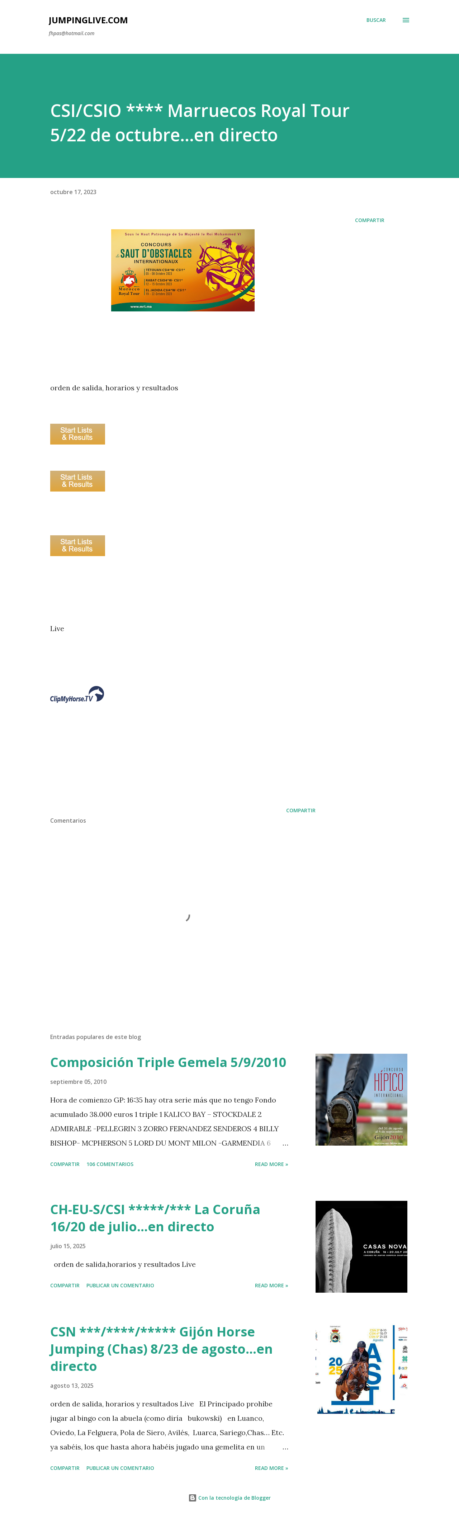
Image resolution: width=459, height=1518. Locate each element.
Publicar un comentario (120, 1285)
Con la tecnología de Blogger (229, 1497)
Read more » (271, 1164)
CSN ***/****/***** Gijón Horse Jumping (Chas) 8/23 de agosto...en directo (161, 1349)
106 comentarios (109, 1164)
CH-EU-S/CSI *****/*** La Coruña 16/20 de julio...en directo (155, 1217)
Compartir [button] (369, 220)
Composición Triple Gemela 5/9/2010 (168, 1062)
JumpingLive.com (88, 20)
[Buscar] (376, 20)
